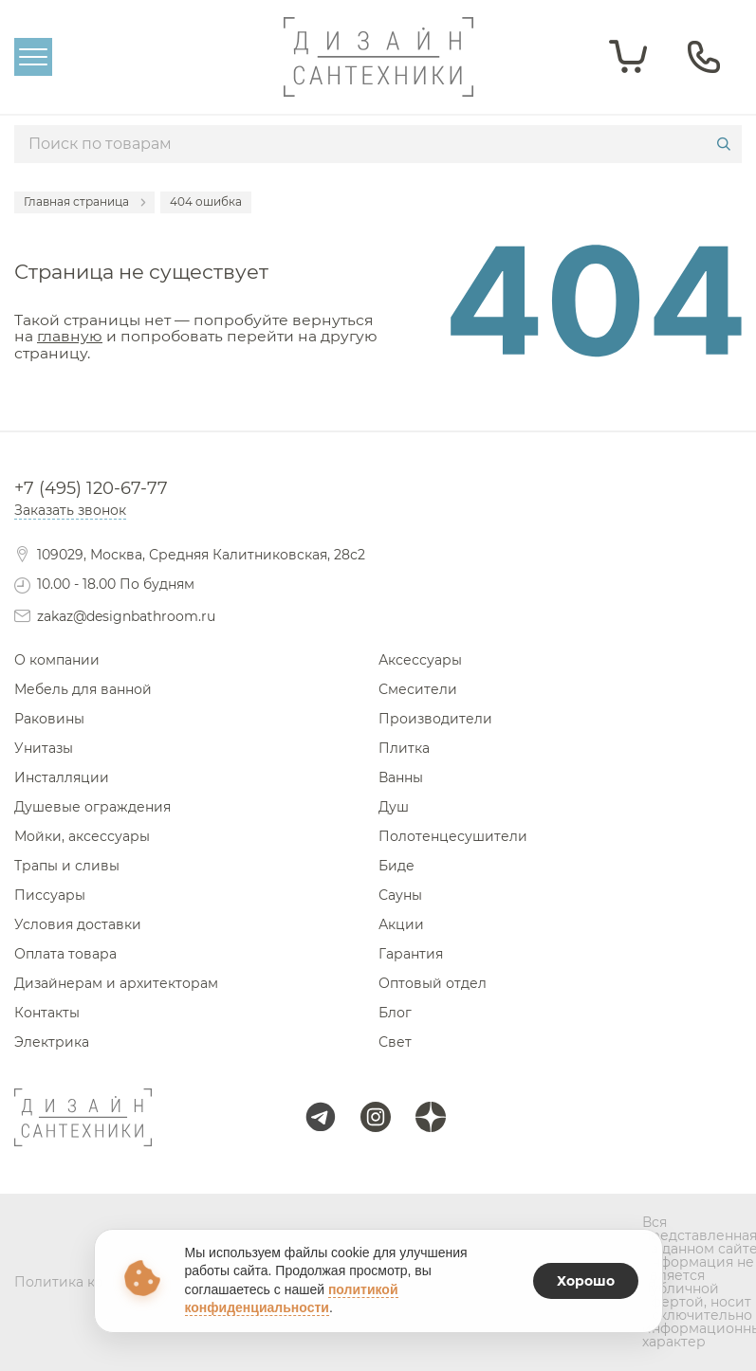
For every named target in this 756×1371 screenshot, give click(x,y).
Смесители (417, 689)
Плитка (404, 748)
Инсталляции (61, 777)
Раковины (49, 718)
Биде (396, 865)
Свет (395, 1042)
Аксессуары (420, 659)
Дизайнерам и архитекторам (116, 983)
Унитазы (43, 748)
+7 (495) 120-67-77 (91, 488)
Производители (435, 718)
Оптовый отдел (432, 983)
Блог (395, 1012)
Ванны (400, 777)
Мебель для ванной (83, 689)
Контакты (47, 1012)
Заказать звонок (70, 510)
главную (69, 336)
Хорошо (586, 1280)
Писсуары (49, 895)
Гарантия (410, 953)
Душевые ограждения (92, 806)
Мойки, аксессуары (82, 836)
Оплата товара (65, 953)
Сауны (400, 895)
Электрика (51, 1042)
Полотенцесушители (452, 836)
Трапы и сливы (67, 865)
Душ (393, 806)
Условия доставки (77, 924)
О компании (57, 659)
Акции (401, 924)
